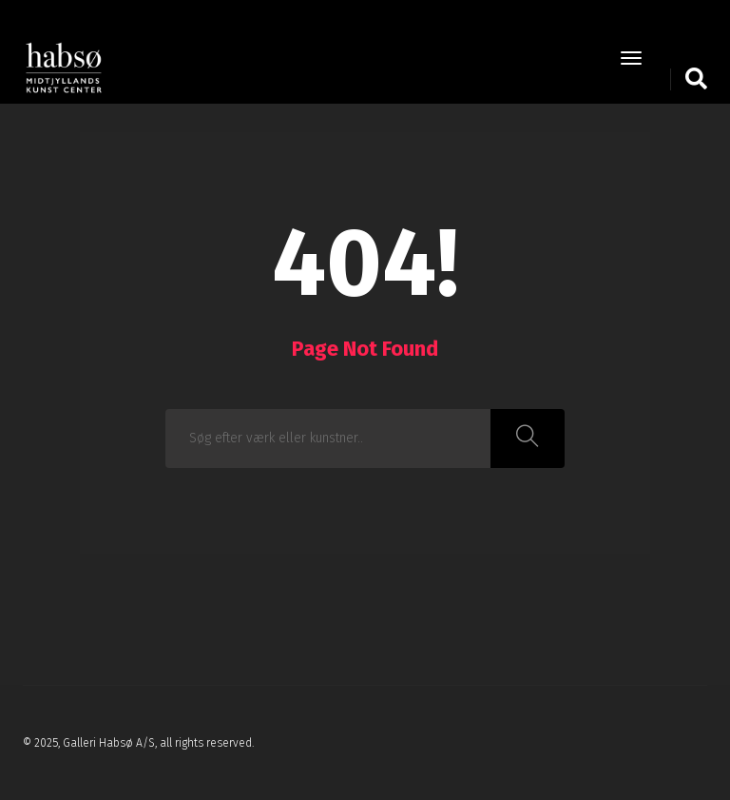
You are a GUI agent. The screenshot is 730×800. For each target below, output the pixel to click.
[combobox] (328, 438)
